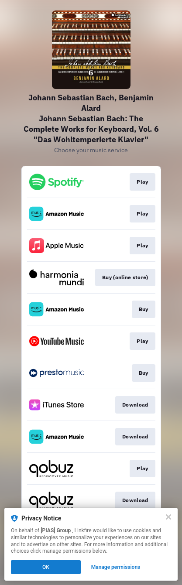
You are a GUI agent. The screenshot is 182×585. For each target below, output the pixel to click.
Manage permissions (116, 567)
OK (45, 567)
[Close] (168, 517)
